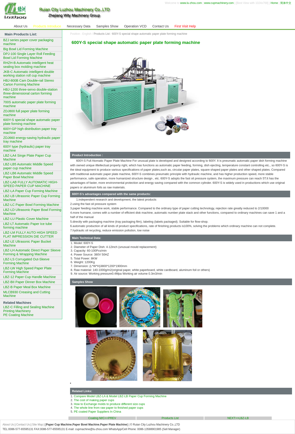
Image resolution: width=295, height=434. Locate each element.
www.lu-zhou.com (191, 3)
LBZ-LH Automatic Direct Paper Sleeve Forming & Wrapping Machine (32, 252)
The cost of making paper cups (94, 400)
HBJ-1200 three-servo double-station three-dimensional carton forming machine (30, 93)
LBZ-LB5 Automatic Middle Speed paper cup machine (28, 166)
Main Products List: (21, 34)
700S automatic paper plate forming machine (29, 104)
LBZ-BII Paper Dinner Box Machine (29, 282)
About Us (8, 424)
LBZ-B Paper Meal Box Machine (27, 287)
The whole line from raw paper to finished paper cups (108, 407)
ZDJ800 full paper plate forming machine (26, 113)
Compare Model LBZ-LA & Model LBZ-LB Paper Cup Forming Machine (120, 396)
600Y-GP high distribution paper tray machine (29, 131)
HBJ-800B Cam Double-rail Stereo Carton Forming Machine (28, 82)
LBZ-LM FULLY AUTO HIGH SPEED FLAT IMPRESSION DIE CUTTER (30, 234)
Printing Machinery (17, 311)
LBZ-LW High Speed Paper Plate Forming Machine (27, 270)
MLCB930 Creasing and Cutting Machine (26, 294)
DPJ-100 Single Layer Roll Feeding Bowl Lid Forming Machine (29, 56)
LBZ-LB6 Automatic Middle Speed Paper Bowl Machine (28, 175)
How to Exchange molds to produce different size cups (109, 404)
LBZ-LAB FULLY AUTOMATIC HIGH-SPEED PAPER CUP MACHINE (30, 184)
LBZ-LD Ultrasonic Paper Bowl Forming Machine (32, 212)
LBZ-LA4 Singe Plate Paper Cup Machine (27, 157)
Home (274, 3)
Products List (101, 33)
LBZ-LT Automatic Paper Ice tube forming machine (27, 226)
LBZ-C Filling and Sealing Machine (28, 307)
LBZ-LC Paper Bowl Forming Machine (31, 205)
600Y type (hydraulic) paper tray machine (26, 148)
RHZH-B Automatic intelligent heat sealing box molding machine (28, 65)
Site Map (37, 424)
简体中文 (285, 3)
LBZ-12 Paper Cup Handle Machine (29, 277)
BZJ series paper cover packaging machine (28, 42)
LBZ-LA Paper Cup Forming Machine (30, 191)
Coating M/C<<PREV (102, 418)
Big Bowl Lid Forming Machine (25, 49)
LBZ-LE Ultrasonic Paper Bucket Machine (27, 243)
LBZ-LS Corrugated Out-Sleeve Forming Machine (26, 261)
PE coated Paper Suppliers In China (97, 411)
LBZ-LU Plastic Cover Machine (26, 219)
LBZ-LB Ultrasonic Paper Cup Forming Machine (31, 198)
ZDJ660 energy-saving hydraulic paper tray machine (31, 140)
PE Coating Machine (18, 315)
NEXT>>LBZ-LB (238, 418)
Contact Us (23, 424)
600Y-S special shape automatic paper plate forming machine (149, 33)
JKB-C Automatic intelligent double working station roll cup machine (28, 74)
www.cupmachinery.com (219, 3)
